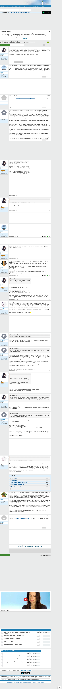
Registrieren (41, 8)
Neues (7, 6)
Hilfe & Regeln (36, 6)
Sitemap (42, 682)
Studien (42, 6)
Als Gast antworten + (5, 45)
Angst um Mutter (8, 641)
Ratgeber (25, 6)
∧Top (59, 687)
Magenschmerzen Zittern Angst (13, 644)
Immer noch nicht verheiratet (12, 638)
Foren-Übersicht (4, 670)
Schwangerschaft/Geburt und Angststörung (17, 42)
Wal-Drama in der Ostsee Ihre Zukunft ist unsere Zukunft (20, 653)
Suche (20, 6)
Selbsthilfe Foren (13, 6)
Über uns (11, 682)
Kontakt (8, 682)
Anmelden (48, 8)
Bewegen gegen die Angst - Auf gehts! (15, 662)
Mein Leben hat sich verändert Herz (14, 635)
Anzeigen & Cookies (26, 682)
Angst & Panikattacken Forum (13, 670)
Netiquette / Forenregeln (37, 682)
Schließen (25, 38)
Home (2, 6)
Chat (30, 6)
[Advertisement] (30, 324)
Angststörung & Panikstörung (25, 670)
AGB (31, 682)
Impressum (16, 682)
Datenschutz (20, 682)
